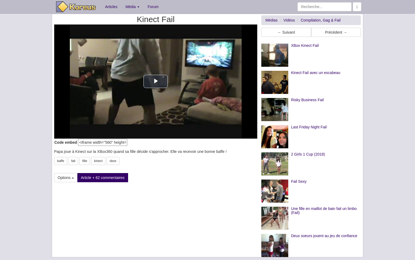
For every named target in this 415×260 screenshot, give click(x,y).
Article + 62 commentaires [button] (103, 177)
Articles (111, 7)
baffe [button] (60, 161)
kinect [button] (98, 161)
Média (132, 7)
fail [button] (73, 161)
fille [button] (84, 161)
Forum (153, 7)
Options (66, 177)
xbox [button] (112, 161)
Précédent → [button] (336, 32)
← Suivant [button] (286, 32)
